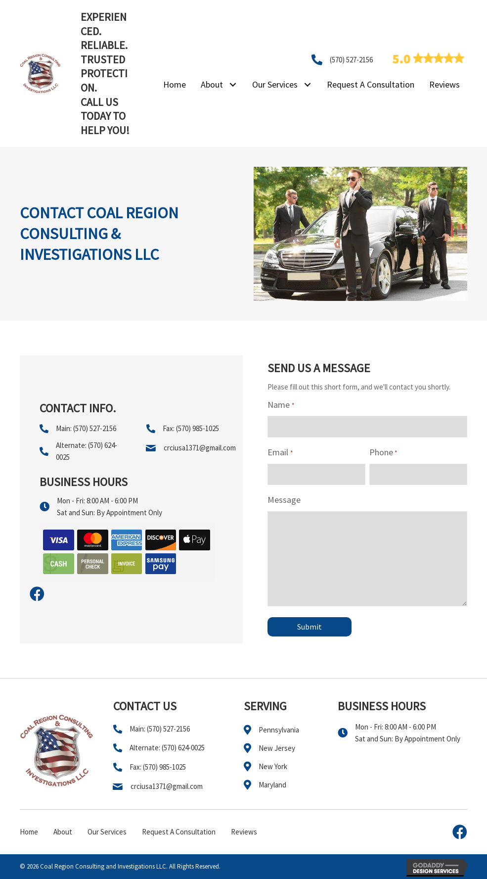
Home (29, 831)
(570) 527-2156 (351, 59)
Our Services (107, 831)
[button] (232, 85)
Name (280, 405)
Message (284, 499)
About (62, 831)
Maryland (272, 784)
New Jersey (277, 748)
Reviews (244, 831)
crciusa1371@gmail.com (200, 447)
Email (279, 452)
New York (273, 766)
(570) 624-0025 (183, 747)
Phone (383, 452)
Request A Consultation (179, 831)
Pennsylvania (279, 729)
